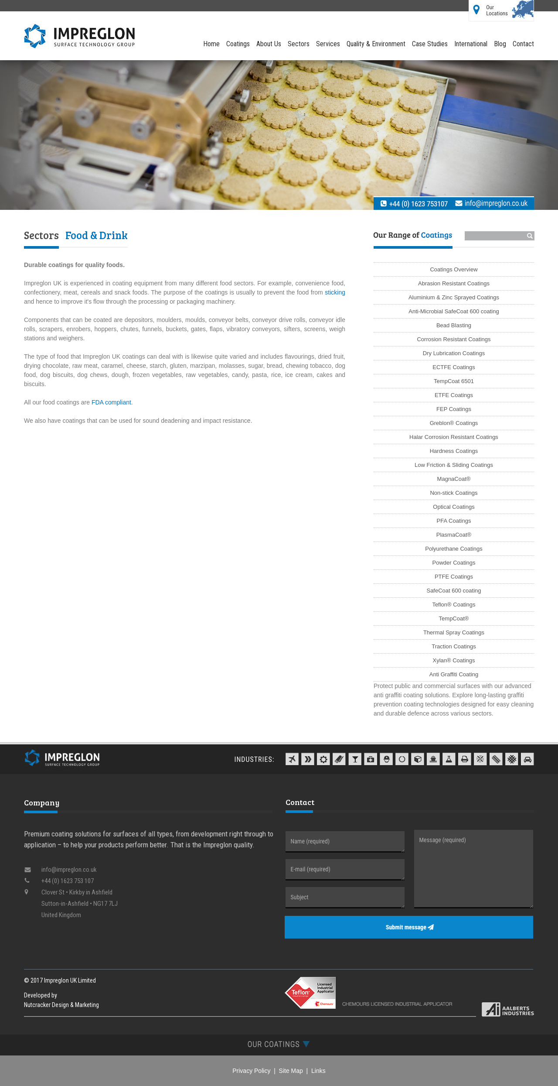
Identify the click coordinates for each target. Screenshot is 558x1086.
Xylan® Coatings (453, 660)
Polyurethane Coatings (454, 548)
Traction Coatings (454, 646)
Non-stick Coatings (453, 493)
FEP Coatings (453, 409)
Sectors (299, 44)
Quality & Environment (376, 44)
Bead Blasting (453, 325)
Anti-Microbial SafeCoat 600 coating (453, 311)
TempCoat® (454, 618)
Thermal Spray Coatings (453, 632)
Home (211, 44)
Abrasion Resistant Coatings (454, 283)
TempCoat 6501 (454, 381)
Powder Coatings (454, 562)
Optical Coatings (453, 507)
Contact (523, 44)
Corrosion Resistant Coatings (453, 339)
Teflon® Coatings (453, 604)
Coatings (238, 44)
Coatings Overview (453, 269)
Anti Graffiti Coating (453, 674)
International (470, 44)
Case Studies (430, 44)
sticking (335, 292)
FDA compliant (111, 402)
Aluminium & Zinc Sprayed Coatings (453, 297)
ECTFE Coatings (453, 367)
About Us (268, 44)
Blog (500, 44)
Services (328, 44)
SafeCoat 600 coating (453, 590)
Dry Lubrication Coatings (454, 353)
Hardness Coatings (454, 451)
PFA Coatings (454, 520)
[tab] (279, 1044)
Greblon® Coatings (454, 423)
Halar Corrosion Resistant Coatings (453, 437)
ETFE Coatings (454, 395)
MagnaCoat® (454, 479)
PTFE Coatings (454, 576)
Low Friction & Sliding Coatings (454, 465)
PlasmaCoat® (453, 534)
